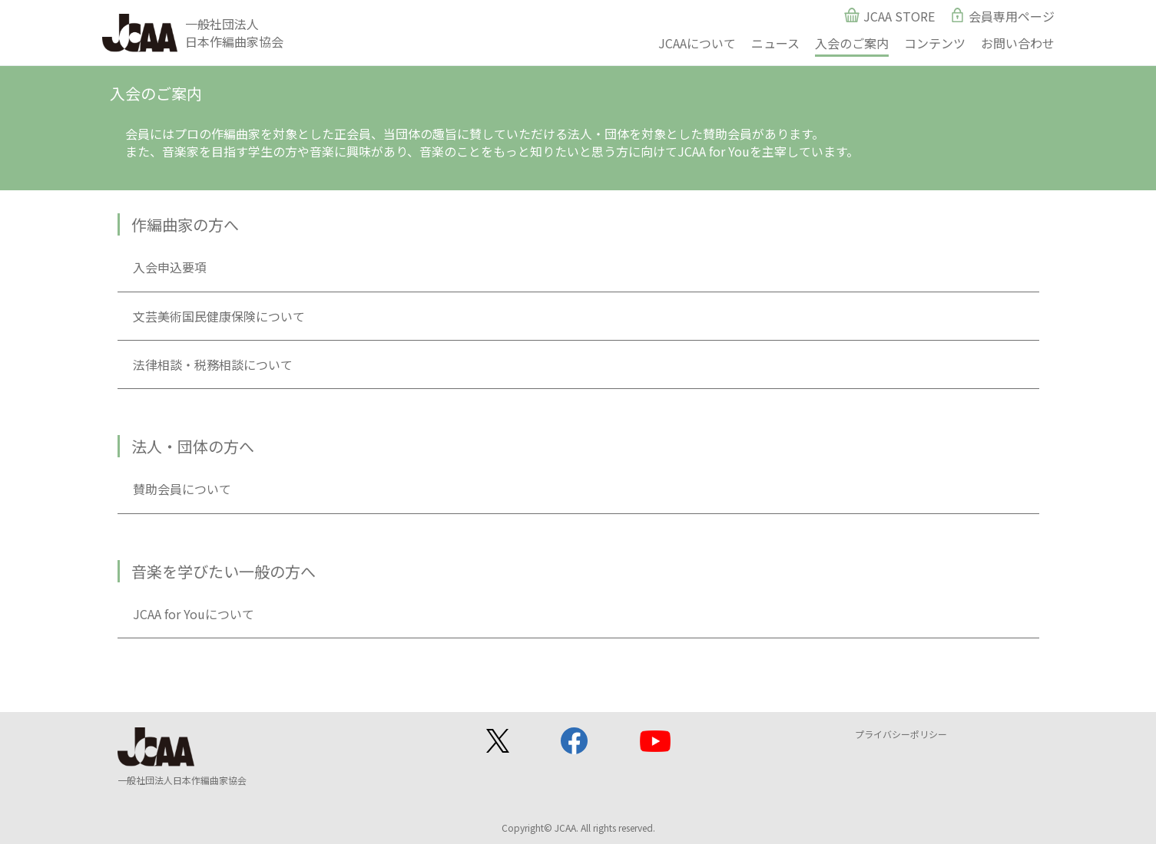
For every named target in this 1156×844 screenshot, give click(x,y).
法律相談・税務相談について (213, 364)
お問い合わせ (1018, 43)
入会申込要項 (170, 267)
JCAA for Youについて (193, 614)
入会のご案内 (852, 43)
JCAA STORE (899, 16)
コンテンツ (935, 43)
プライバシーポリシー (901, 733)
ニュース (775, 43)
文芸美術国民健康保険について (219, 316)
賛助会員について (182, 489)
